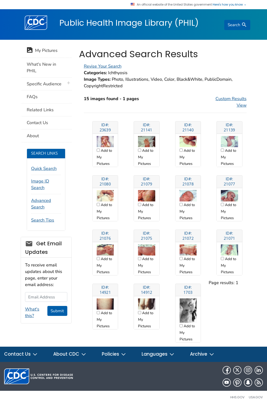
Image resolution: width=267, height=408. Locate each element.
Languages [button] (158, 354)
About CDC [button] (69, 354)
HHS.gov (237, 397)
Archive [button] (202, 354)
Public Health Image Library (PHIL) (129, 23)
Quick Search (44, 168)
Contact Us (37, 123)
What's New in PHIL (41, 67)
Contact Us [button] (21, 354)
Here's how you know (230, 4)
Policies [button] (114, 354)
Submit (57, 311)
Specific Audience (44, 84)
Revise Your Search (102, 66)
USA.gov (256, 397)
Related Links (40, 110)
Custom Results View (231, 102)
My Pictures (42, 51)
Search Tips (42, 220)
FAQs (32, 97)
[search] (237, 25)
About (33, 136)
